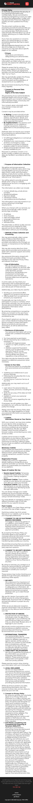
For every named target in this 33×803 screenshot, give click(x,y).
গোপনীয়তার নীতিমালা (16, 795)
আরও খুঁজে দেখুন (16, 787)
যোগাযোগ (16, 792)
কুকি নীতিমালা (16, 796)
